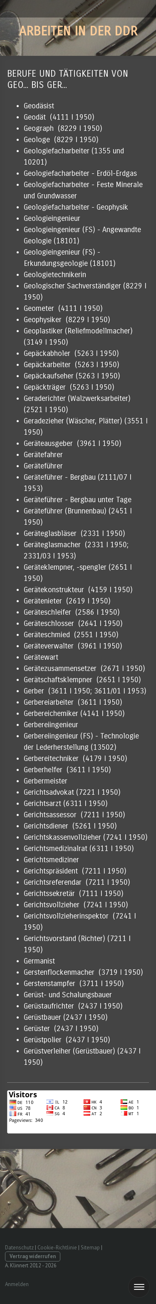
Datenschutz (19, 1247)
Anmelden (17, 1284)
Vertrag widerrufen (33, 1256)
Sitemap (90, 1247)
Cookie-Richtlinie (57, 1247)
